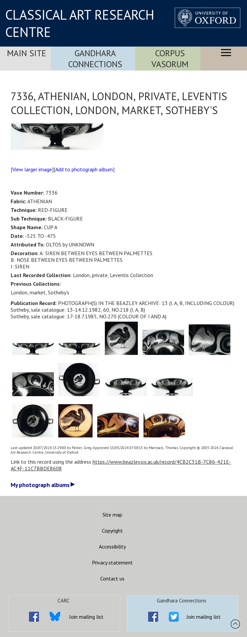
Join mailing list (86, 616)
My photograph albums (43, 485)
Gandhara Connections (95, 59)
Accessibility (112, 546)
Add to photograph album (84, 169)
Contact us (112, 578)
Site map (112, 514)
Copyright (112, 530)
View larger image (32, 169)
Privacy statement (112, 562)
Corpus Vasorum (169, 59)
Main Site (26, 53)
